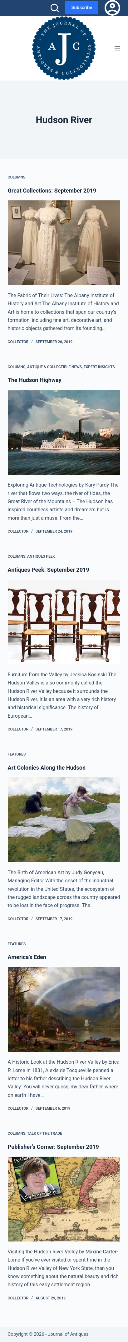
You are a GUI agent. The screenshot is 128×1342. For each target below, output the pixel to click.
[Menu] (117, 48)
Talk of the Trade (44, 1133)
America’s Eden (27, 957)
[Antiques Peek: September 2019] (64, 622)
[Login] (112, 8)
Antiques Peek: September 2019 (48, 569)
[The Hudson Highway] (64, 432)
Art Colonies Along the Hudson (47, 767)
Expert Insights (99, 367)
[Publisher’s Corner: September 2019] (64, 1199)
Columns (17, 177)
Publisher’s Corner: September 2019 (53, 1146)
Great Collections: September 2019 (52, 190)
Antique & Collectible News (54, 367)
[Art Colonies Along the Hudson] (64, 819)
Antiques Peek (41, 556)
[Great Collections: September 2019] (64, 242)
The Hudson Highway (35, 380)
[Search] (55, 8)
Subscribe (81, 7)
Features (17, 754)
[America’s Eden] (64, 1009)
